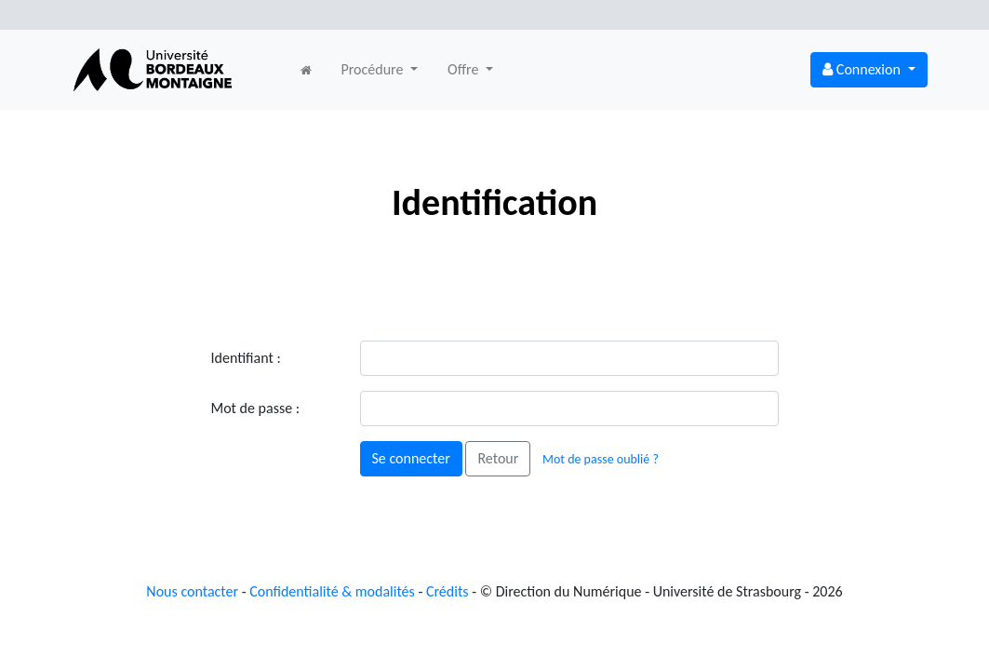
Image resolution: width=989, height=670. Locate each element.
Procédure (374, 69)
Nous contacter (192, 591)
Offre (465, 69)
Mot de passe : (256, 408)
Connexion (862, 69)
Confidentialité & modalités (332, 591)
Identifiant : (246, 358)
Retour (497, 458)
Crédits (447, 591)
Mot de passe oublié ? (600, 459)
